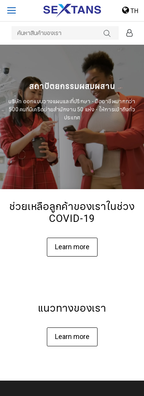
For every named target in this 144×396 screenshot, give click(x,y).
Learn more (72, 247)
